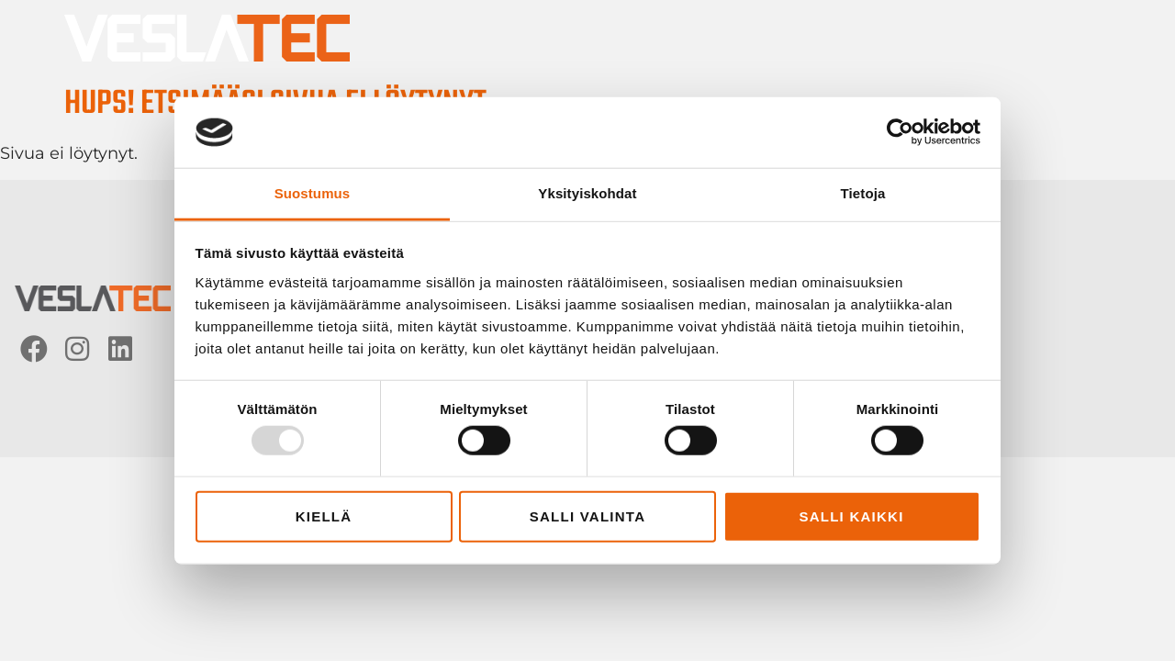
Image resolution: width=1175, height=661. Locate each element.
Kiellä (324, 515)
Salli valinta (588, 515)
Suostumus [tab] (312, 193)
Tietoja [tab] (863, 193)
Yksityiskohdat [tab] (587, 193)
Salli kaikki (851, 515)
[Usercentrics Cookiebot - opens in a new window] (900, 132)
